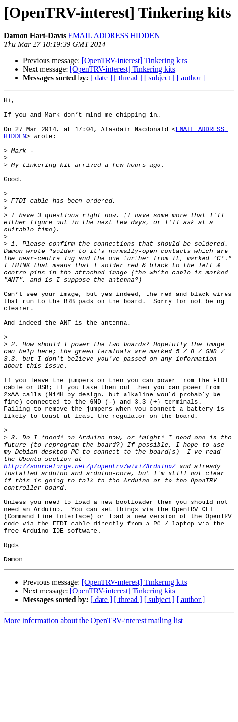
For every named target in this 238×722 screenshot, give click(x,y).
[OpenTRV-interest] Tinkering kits (134, 60)
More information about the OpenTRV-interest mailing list (93, 714)
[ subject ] (159, 78)
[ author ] (191, 78)
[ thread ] (128, 78)
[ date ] (101, 78)
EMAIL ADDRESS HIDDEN (113, 36)
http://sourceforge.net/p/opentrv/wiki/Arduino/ (90, 540)
